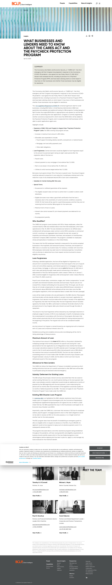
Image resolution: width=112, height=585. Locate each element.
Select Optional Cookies (100, 572)
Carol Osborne (64, 516)
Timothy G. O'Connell (40, 482)
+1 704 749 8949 (37, 527)
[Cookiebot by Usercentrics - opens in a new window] (9, 582)
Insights (26, 10)
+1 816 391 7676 (63, 492)
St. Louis (40, 485)
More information (23, 582)
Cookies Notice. (37, 578)
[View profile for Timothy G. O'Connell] (45, 473)
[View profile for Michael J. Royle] (72, 473)
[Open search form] (97, 3)
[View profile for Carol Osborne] (72, 507)
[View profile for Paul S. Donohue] (45, 507)
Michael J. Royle (64, 482)
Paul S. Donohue (38, 516)
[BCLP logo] (22, 3)
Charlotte (43, 521)
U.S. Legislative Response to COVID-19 (47, 106)
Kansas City (72, 485)
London (61, 523)
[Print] (89, 36)
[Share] (92, 36)
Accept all (99, 567)
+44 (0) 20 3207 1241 (65, 529)
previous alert (39, 398)
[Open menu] (99, 3)
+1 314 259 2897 (37, 492)
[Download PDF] (86, 36)
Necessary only (100, 577)
